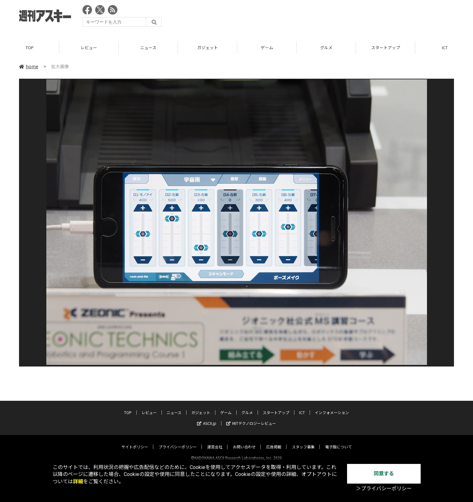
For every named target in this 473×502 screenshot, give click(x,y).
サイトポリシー (135, 441)
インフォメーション (332, 406)
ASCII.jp (206, 417)
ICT (302, 406)
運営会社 (214, 441)
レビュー (89, 47)
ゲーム (267, 47)
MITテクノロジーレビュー (251, 417)
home (28, 66)
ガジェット (207, 47)
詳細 (78, 482)
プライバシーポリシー (178, 441)
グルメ (326, 47)
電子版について (338, 441)
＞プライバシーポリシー (384, 488)
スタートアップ (385, 47)
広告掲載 (273, 441)
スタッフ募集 (303, 441)
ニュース (148, 47)
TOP (30, 47)
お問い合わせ (244, 441)
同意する (384, 474)
